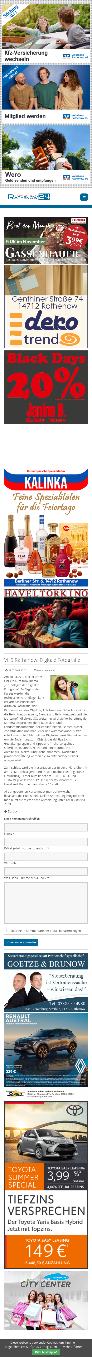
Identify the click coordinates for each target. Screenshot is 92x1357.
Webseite (10, 863)
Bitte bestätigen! (46, 1352)
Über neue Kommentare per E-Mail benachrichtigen (46, 931)
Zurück (12, 811)
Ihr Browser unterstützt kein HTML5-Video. (46, 447)
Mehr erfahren (73, 1347)
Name (9, 833)
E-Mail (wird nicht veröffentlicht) (26, 848)
